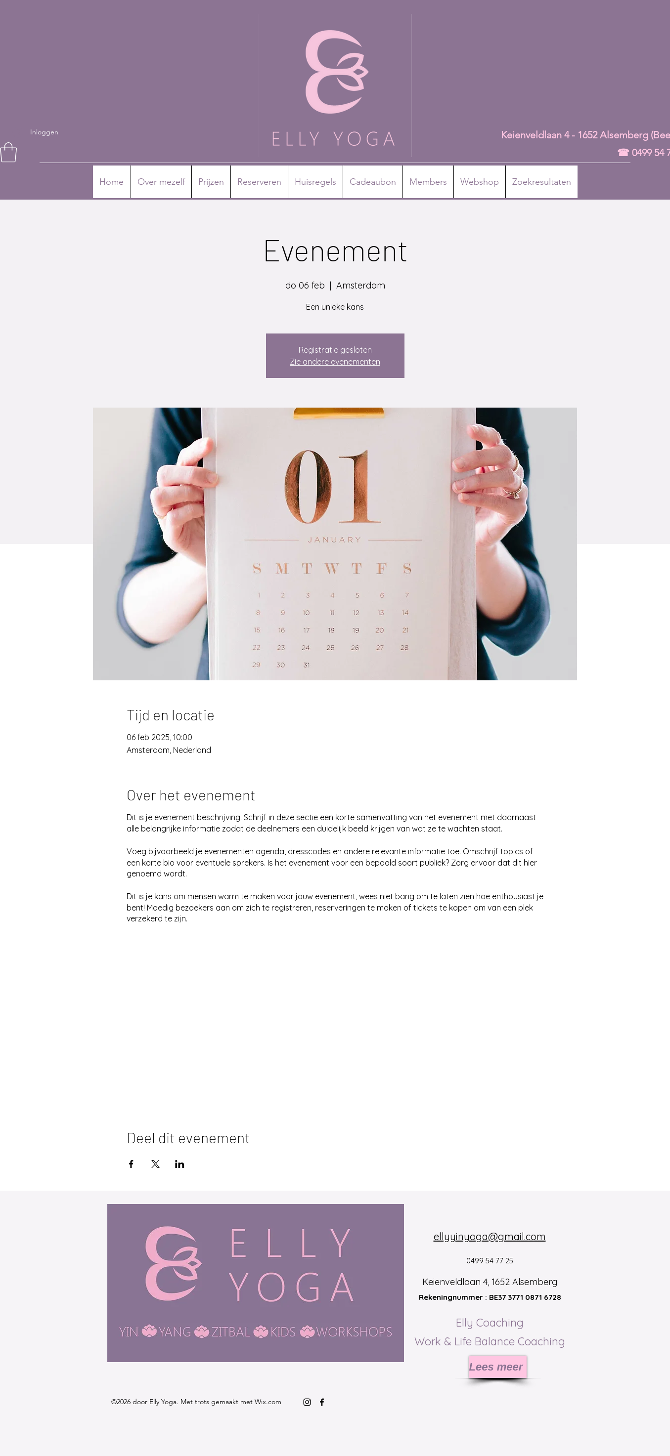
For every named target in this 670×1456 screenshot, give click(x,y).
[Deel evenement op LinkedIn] (179, 1164)
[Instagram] (307, 1402)
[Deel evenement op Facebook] (131, 1164)
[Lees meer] (498, 1367)
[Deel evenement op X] (155, 1164)
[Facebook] (322, 1402)
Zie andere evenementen (335, 362)
